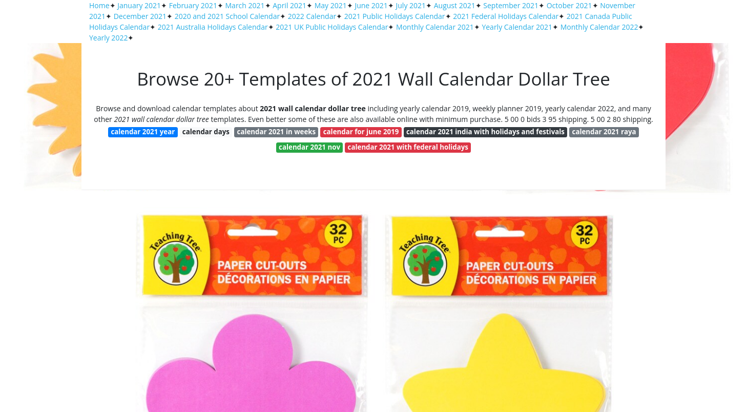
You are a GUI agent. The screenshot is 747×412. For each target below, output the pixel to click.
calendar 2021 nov (309, 147)
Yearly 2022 (108, 38)
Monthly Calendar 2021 (435, 27)
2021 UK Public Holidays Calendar (332, 27)
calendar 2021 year (143, 131)
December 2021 (140, 16)
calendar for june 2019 (361, 131)
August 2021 (454, 5)
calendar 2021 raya (604, 131)
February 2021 (193, 5)
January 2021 (139, 5)
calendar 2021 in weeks (276, 131)
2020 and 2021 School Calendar (227, 16)
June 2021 (371, 5)
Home (99, 5)
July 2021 (411, 5)
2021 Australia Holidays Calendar (213, 27)
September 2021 (510, 5)
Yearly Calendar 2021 (517, 27)
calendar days (206, 131)
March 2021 (245, 5)
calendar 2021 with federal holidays (408, 147)
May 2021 (331, 5)
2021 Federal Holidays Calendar (505, 16)
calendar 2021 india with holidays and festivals (485, 131)
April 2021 (289, 5)
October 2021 (569, 5)
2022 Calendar (312, 16)
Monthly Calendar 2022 (599, 27)
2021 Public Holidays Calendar (394, 16)
